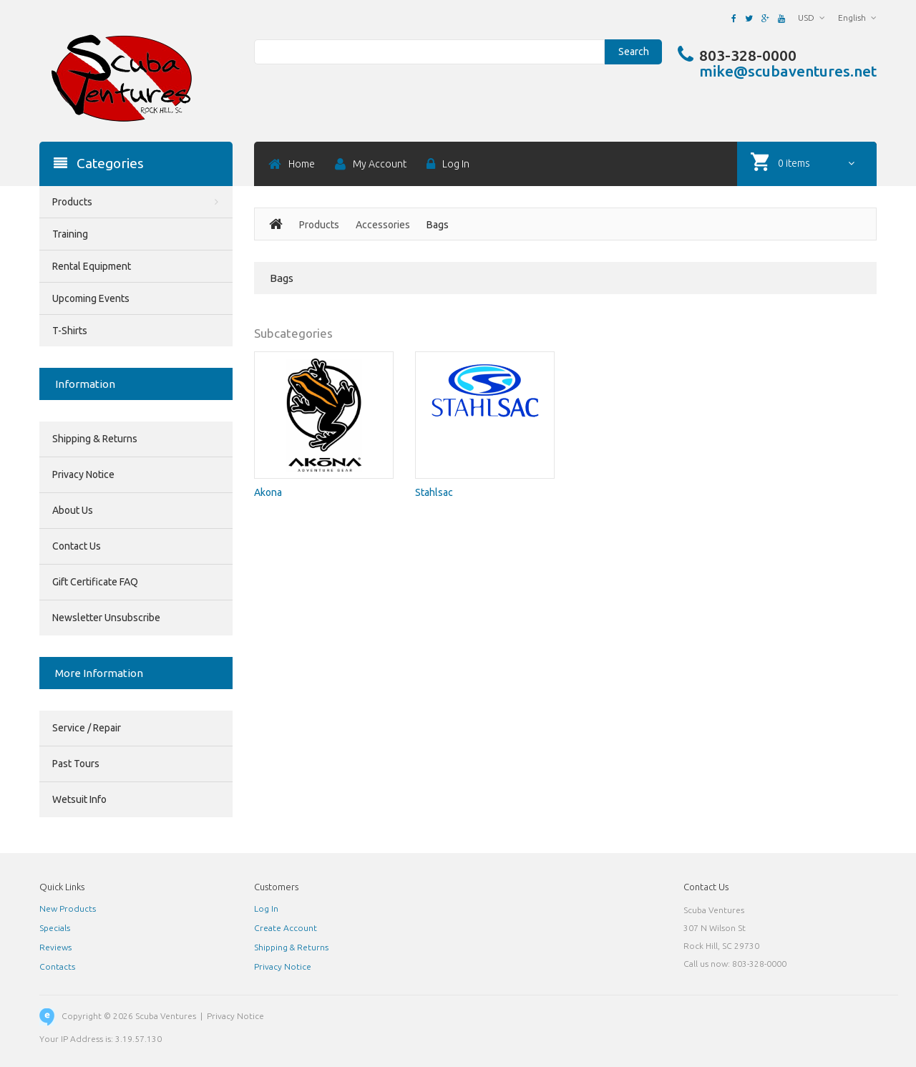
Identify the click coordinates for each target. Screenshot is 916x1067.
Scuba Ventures (165, 1015)
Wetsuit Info (79, 799)
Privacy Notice (83, 474)
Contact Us (76, 546)
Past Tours (75, 763)
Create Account (285, 927)
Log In (266, 908)
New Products (67, 908)
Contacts (57, 966)
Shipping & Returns (94, 438)
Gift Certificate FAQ (95, 582)
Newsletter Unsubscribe (106, 617)
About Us (72, 510)
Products (319, 224)
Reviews (55, 947)
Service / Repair (86, 728)
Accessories (383, 224)
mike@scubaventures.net (788, 70)
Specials (54, 927)
